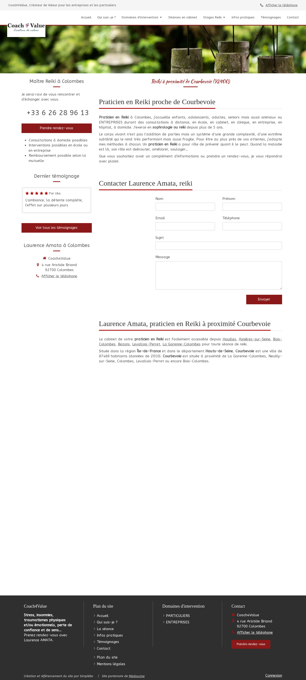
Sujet (159, 238)
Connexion (273, 675)
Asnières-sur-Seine (254, 339)
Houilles (229, 339)
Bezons (124, 344)
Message (162, 257)
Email (160, 218)
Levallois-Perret (146, 344)
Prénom (228, 199)
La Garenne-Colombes (182, 344)
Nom (159, 199)
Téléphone (231, 218)
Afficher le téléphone (282, 5)
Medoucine (137, 676)
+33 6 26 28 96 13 (58, 112)
